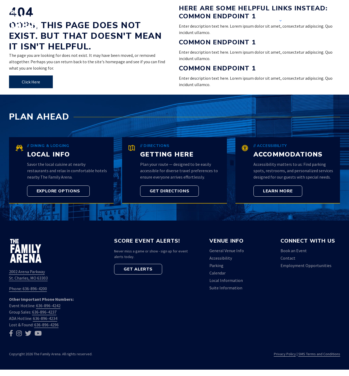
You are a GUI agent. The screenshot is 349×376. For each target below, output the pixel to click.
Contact (306, 21)
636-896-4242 (48, 305)
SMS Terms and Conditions (319, 354)
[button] (332, 21)
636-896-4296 (46, 324)
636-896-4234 (45, 318)
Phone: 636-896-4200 (28, 288)
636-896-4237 (44, 312)
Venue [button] (275, 21)
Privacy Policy (285, 354)
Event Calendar (229, 21)
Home (190, 21)
